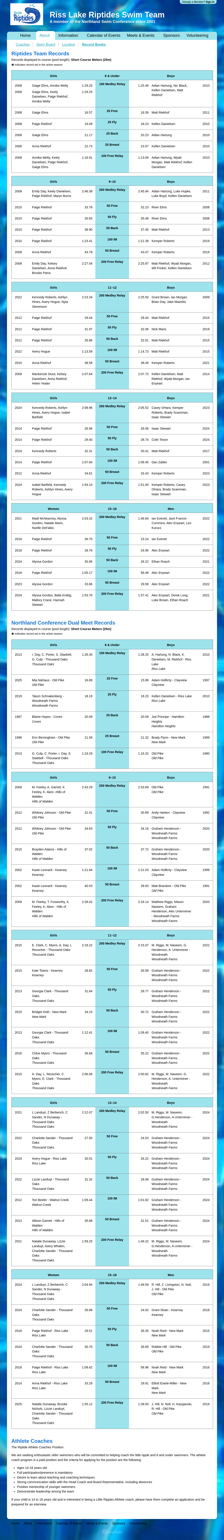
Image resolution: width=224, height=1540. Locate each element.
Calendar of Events (103, 35)
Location (68, 44)
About (44, 35)
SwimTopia (112, 1532)
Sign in (210, 2)
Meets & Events (140, 35)
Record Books (94, 44)
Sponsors (171, 35)
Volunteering (197, 35)
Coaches (23, 44)
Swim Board (45, 44)
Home (25, 35)
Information (68, 35)
